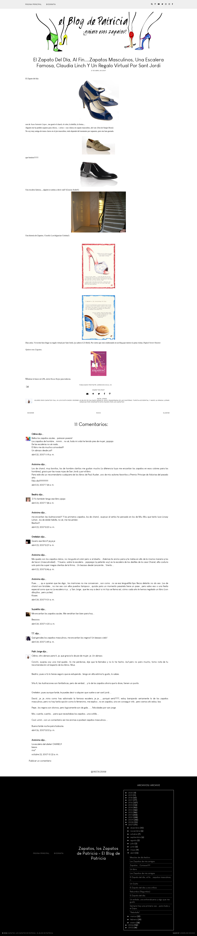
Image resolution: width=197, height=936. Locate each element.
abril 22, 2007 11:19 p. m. (43, 454)
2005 (131, 927)
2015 (130, 805)
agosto (133, 840)
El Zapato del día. (138, 895)
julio (132, 843)
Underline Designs (187, 933)
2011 (130, 815)
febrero (134, 919)
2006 (131, 925)
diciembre (135, 828)
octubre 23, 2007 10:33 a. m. (45, 754)
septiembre (135, 837)
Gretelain (36, 536)
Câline (35, 434)
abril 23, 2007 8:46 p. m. (43, 569)
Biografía (51, 4)
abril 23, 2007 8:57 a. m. (43, 545)
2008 (131, 822)
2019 (130, 795)
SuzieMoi (36, 609)
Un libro (133, 869)
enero (133, 922)
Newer (30, 413)
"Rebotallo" (135, 912)
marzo (133, 916)
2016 (130, 802)
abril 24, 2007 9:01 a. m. (43, 599)
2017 (130, 800)
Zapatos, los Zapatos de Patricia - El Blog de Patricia (98, 853)
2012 (130, 812)
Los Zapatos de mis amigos (142, 861)
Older (166, 413)
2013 (130, 810)
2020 (131, 792)
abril (132, 853)
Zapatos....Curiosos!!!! (140, 865)
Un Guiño (134, 883)
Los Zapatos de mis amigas (142, 873)
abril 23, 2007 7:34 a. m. (43, 485)
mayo (133, 850)
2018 (130, 797)
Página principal (33, 4)
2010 (130, 817)
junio (132, 846)
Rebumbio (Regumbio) (140, 891)
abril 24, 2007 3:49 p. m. (43, 642)
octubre (134, 834)
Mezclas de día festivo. (140, 857)
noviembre (135, 831)
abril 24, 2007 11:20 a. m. (43, 623)
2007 (131, 824)
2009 (131, 820)
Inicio (98, 413)
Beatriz (35, 494)
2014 (130, 807)
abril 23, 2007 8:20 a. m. (43, 527)
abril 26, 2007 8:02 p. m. (43, 730)
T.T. (33, 633)
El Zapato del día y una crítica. (143, 887)
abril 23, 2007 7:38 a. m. (43, 503)
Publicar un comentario (40, 761)
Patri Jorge (37, 651)
